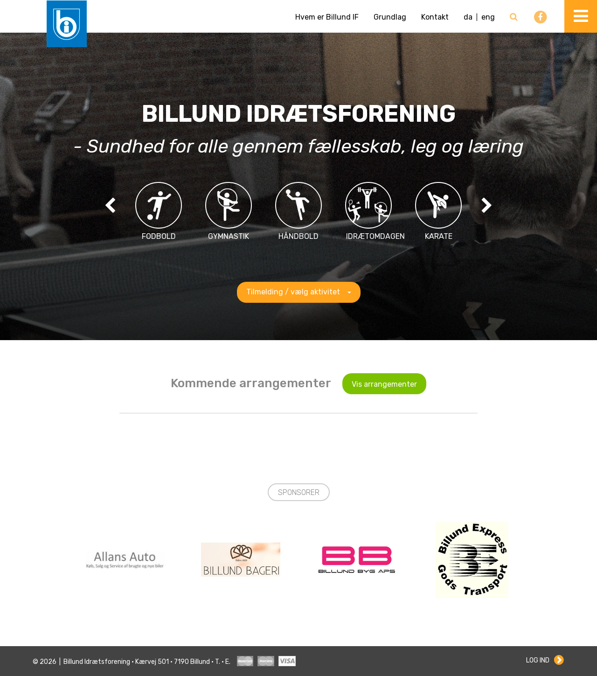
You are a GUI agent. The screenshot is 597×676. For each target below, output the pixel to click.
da (468, 17)
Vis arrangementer (384, 384)
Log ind (537, 660)
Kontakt (435, 17)
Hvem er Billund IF (327, 17)
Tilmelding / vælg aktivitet (298, 291)
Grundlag (390, 17)
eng (488, 17)
